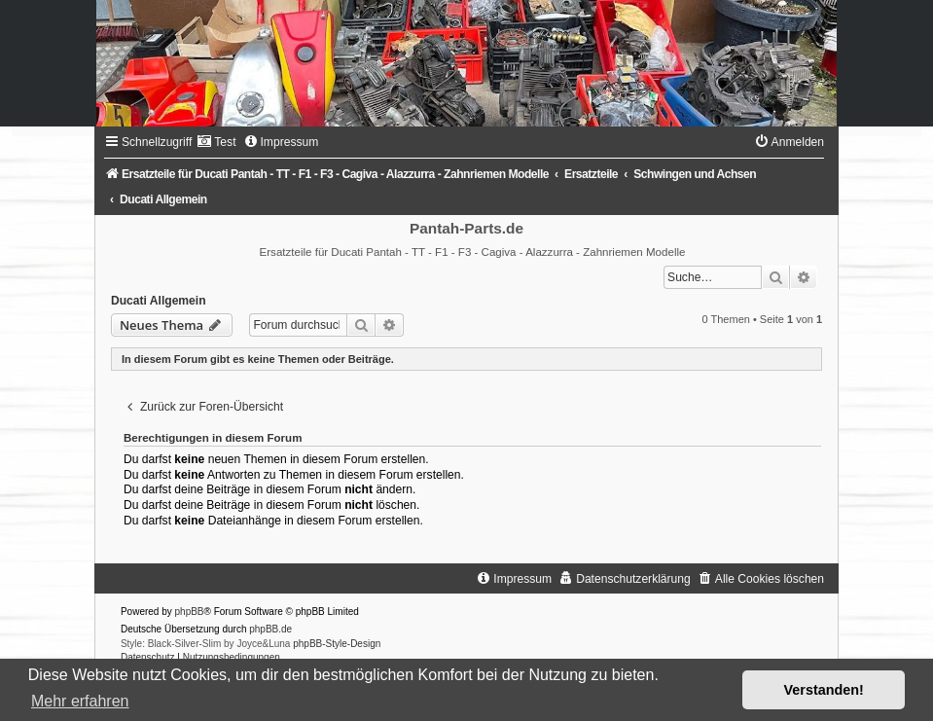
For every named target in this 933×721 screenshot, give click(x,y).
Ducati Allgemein (158, 300)
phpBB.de (270, 629)
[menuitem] (216, 142)
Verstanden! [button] (824, 690)
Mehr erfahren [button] (80, 701)
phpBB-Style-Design (336, 643)
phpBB (189, 611)
